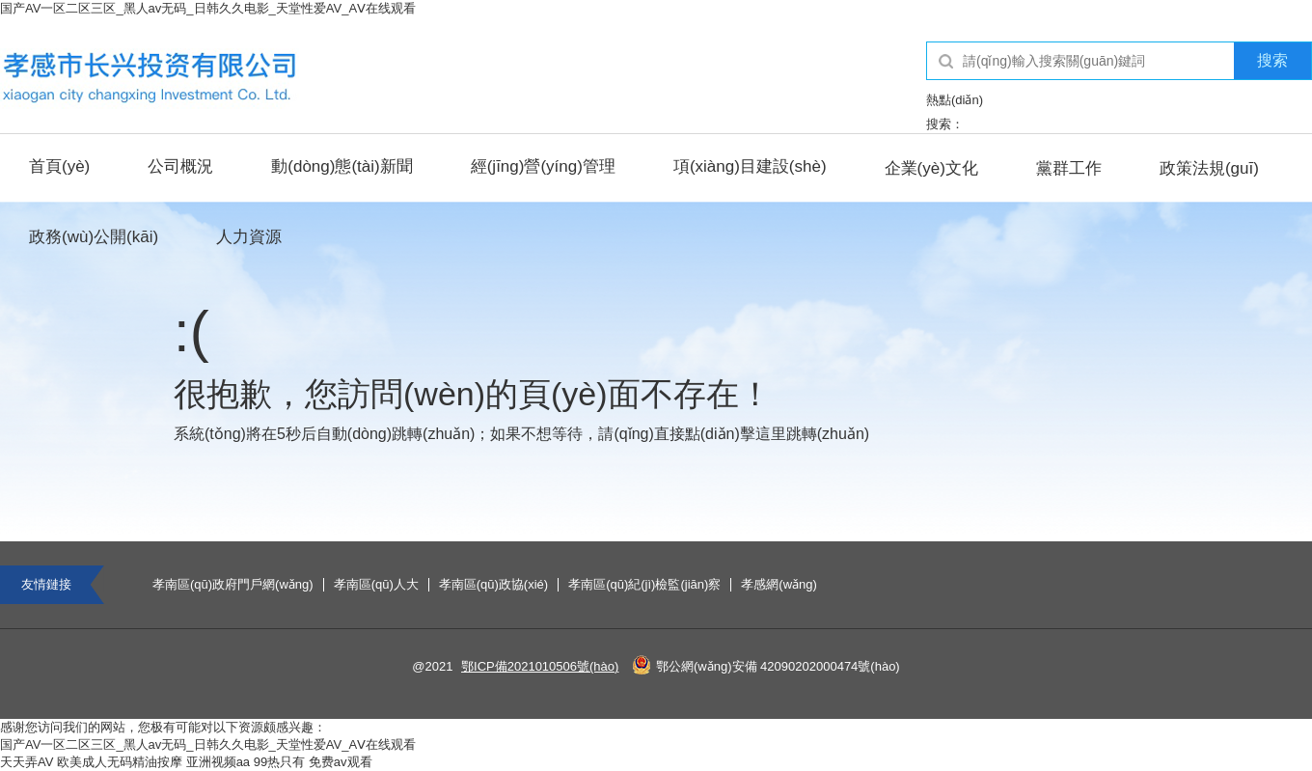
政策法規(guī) (1209, 168)
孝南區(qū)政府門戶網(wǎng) (233, 585)
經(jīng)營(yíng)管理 (543, 166)
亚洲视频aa (218, 762)
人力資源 (249, 237)
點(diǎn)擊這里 (735, 434)
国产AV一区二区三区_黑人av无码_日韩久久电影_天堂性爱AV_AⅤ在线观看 (208, 8)
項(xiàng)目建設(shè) (750, 166)
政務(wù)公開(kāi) (93, 237)
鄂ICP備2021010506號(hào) (539, 666)
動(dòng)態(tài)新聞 (341, 166)
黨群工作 (1069, 168)
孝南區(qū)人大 (376, 585)
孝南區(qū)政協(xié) (493, 585)
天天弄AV (26, 762)
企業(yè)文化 (931, 168)
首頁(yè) (59, 166)
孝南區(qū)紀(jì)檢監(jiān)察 (644, 585)
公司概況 (180, 166)
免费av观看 (340, 762)
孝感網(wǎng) (779, 585)
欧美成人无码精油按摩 (119, 762)
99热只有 (279, 762)
